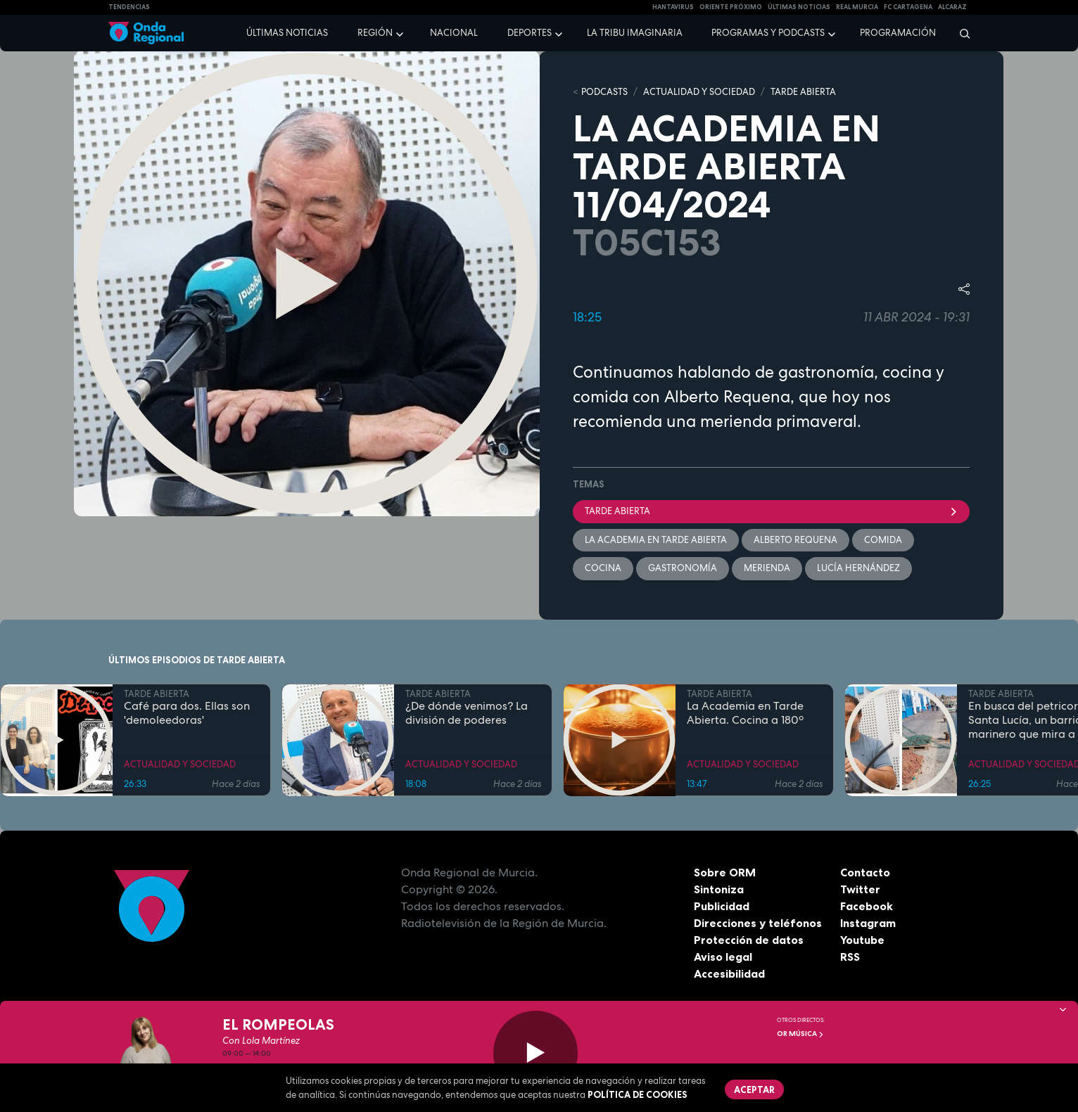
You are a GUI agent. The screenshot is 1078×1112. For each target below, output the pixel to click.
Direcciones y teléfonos (758, 923)
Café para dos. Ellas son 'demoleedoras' (187, 713)
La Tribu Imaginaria (635, 33)
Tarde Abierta (771, 511)
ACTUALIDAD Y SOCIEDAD (699, 92)
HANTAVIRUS (673, 7)
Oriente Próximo (730, 7)
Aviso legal (723, 957)
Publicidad (721, 906)
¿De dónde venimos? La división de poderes (466, 713)
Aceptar (754, 1089)
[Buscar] (960, 33)
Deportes (529, 33)
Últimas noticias (287, 33)
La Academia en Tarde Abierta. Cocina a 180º (745, 713)
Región (375, 33)
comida (883, 540)
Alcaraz (952, 7)
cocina (603, 568)
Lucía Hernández (858, 568)
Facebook (866, 906)
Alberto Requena (795, 540)
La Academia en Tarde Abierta (656, 540)
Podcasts (604, 92)
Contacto (865, 872)
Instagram (868, 923)
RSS (850, 957)
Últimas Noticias (799, 7)
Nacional (454, 33)
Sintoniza (719, 889)
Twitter (860, 889)
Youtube (862, 940)
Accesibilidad (729, 973)
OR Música (800, 1033)
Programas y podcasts (768, 33)
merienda (767, 568)
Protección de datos (749, 940)
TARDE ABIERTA (803, 92)
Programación (898, 33)
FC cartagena (908, 7)
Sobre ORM (725, 872)
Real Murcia (857, 7)
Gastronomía (682, 568)
